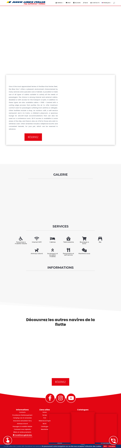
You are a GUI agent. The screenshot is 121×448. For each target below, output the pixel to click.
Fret (69, 3)
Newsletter (44, 429)
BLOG (44, 424)
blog (86, 3)
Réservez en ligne (44, 421)
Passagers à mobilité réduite (22, 426)
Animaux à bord (22, 424)
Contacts (95, 3)
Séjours (78, 3)
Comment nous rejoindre (22, 429)
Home (45, 412)
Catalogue (44, 426)
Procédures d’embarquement (22, 415)
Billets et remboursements (22, 432)
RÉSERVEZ (33, 137)
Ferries (59, 3)
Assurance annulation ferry (22, 421)
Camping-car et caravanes (22, 418)
